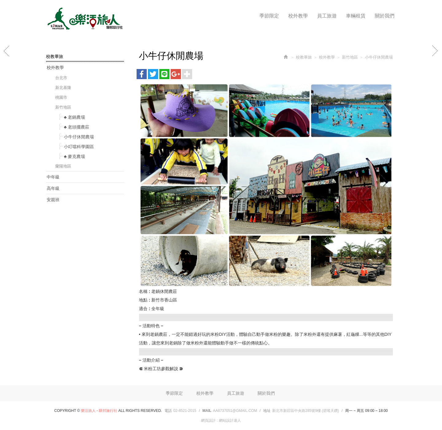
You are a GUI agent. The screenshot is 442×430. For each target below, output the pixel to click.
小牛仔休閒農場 (79, 136)
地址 (266, 411)
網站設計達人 (230, 420)
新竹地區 (63, 107)
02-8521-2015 (184, 411)
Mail (207, 411)
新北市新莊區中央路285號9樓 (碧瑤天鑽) (305, 411)
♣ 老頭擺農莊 (76, 127)
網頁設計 (208, 420)
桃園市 (61, 97)
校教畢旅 (304, 57)
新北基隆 (63, 87)
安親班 (53, 199)
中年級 (53, 177)
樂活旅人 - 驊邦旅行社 (84, 19)
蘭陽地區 (63, 166)
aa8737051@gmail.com (235, 411)
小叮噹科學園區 (79, 146)
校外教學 (55, 67)
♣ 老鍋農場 (74, 117)
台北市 (61, 77)
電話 (168, 411)
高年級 (53, 188)
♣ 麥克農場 (74, 156)
